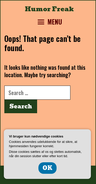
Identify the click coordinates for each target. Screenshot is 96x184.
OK (47, 168)
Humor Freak (49, 9)
